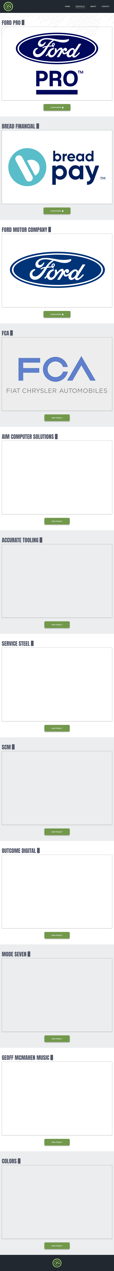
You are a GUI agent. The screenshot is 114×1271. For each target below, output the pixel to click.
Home (67, 6)
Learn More (57, 107)
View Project (57, 418)
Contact (105, 6)
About (93, 6)
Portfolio (80, 6)
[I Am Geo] (8, 6)
